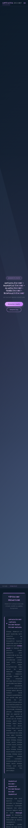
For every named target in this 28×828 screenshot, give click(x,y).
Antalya (12, 3)
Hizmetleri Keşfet (14, 304)
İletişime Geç (14, 309)
